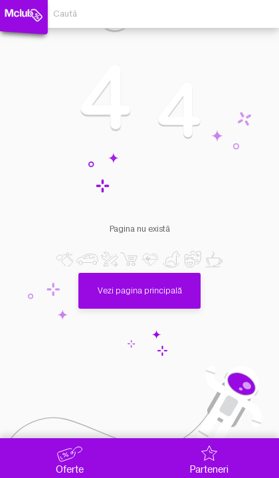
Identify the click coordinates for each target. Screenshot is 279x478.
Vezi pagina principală (139, 284)
